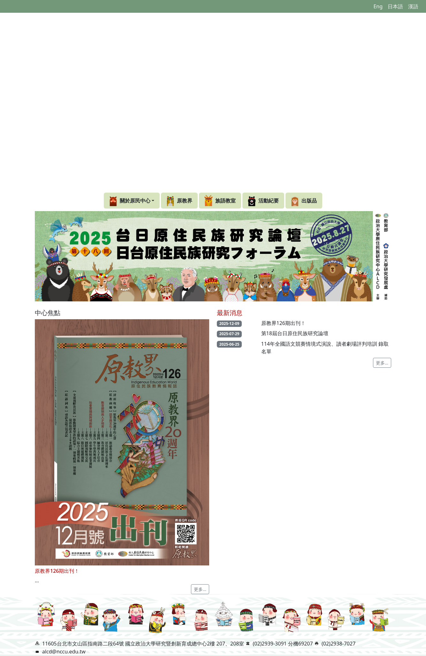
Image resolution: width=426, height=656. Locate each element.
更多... (200, 589)
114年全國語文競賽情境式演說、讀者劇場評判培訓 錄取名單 (325, 347)
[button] (132, 201)
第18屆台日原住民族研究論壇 (294, 333)
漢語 (413, 6)
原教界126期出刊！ (283, 323)
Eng (378, 6)
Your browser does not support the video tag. (213, 102)
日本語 (395, 6)
